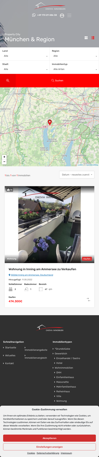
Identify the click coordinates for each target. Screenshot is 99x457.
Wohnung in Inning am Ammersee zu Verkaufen (42, 269)
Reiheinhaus (63, 391)
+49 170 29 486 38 (46, 15)
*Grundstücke (62, 348)
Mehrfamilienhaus (66, 386)
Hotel (59, 363)
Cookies (31, 453)
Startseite (10, 347)
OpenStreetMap (92, 165)
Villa (58, 396)
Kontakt (9, 363)
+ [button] (4, 157)
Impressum (66, 453)
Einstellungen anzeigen (49, 446)
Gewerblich (61, 353)
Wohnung (61, 401)
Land (5, 51)
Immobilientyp (60, 64)
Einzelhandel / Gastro (68, 358)
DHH (58, 372)
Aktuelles (10, 355)
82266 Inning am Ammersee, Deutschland (31, 275)
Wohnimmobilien (64, 367)
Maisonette (62, 382)
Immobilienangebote (36, 350)
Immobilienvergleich (36, 358)
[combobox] (24, 56)
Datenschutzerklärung (48, 453)
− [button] (4, 162)
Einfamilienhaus (65, 377)
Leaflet (80, 165)
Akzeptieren (49, 438)
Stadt (5, 64)
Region (55, 51)
